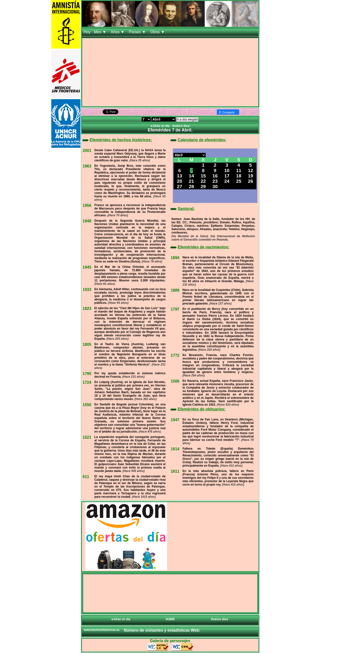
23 (215, 181)
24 (226, 181)
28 (191, 186)
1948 (87, 221)
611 (86, 477)
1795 (87, 374)
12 (250, 170)
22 (203, 181)
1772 (175, 355)
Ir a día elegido (187, 119)
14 (191, 175)
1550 (87, 405)
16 (215, 175)
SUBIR (170, 619)
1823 (87, 308)
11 (238, 170)
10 (226, 170)
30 (215, 186)
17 (226, 175)
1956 (87, 205)
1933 (87, 289)
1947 (175, 420)
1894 (175, 258)
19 (250, 175)
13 (179, 175)
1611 (175, 471)
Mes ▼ (100, 32)
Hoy (87, 32)
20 (179, 181)
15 (203, 175)
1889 (175, 290)
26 (250, 181)
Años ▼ (118, 32)
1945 (87, 267)
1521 (87, 437)
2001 (87, 150)
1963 (87, 166)
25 (238, 181)
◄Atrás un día (160, 126)
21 (191, 181)
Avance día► (181, 126)
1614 (175, 449)
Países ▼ (138, 32)
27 (179, 186)
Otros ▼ (158, 32)
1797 (175, 309)
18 (238, 175)
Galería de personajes (170, 641)
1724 (87, 382)
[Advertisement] (170, 72)
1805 (87, 344)
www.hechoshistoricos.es (102, 630)
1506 (175, 381)
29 (203, 186)
